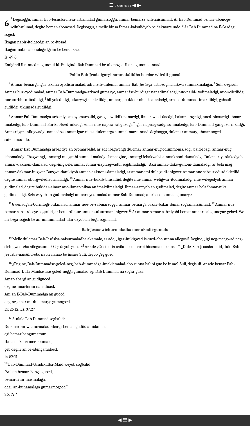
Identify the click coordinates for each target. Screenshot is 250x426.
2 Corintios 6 (124, 5)
